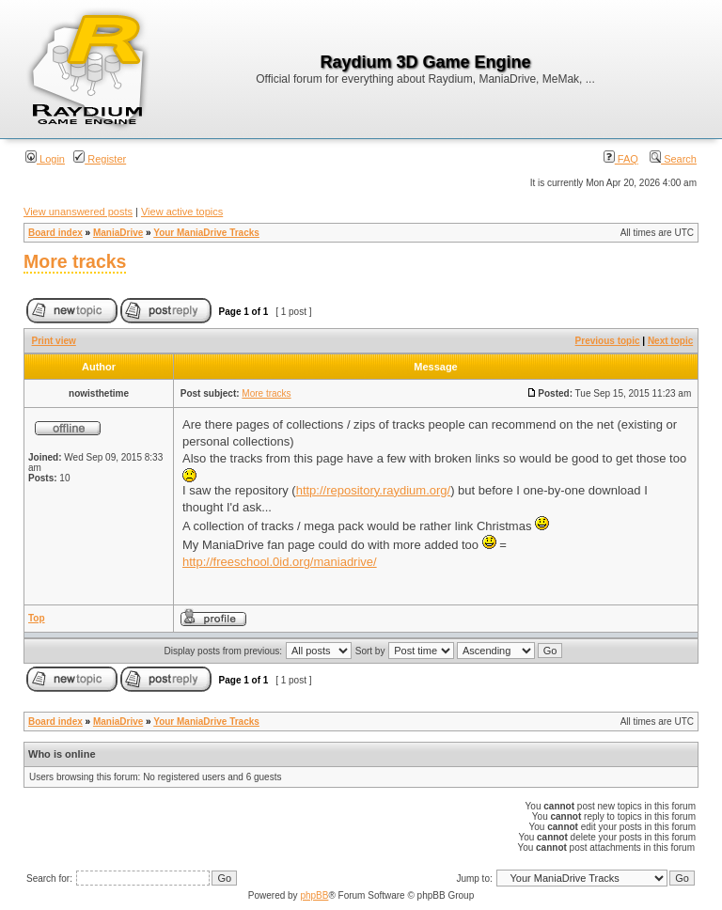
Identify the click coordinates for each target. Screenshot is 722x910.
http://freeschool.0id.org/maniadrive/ (279, 562)
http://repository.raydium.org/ (373, 490)
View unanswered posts (78, 211)
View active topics (182, 211)
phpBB (314, 895)
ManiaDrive (118, 233)
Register (99, 159)
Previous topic (607, 341)
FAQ (621, 159)
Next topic (670, 341)
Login (45, 159)
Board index (55, 233)
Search (673, 159)
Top (36, 618)
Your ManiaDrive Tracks (206, 233)
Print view (54, 341)
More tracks (75, 261)
